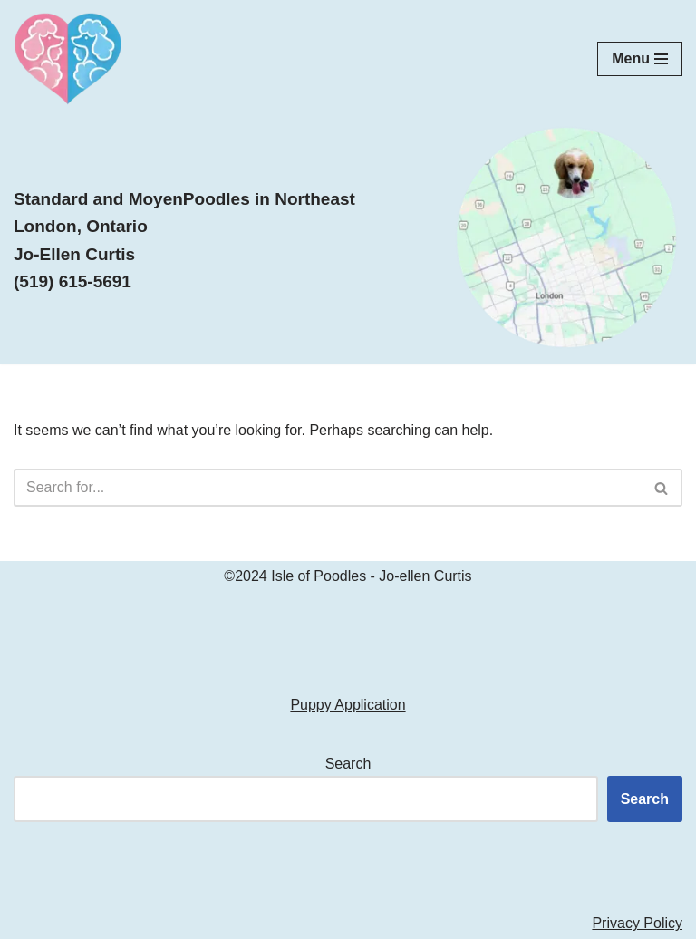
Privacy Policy (637, 923)
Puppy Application (347, 704)
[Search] (328, 488)
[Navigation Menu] (639, 59)
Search (348, 763)
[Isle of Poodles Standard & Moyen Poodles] (68, 59)
